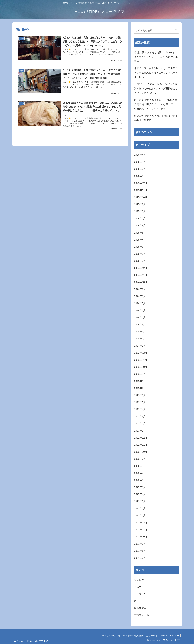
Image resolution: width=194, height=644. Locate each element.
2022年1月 (140, 515)
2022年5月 (140, 487)
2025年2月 (140, 254)
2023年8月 (140, 381)
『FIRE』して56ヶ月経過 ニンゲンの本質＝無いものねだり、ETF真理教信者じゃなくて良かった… (156, 88)
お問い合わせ (151, 636)
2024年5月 (140, 317)
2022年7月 (140, 473)
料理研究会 (140, 608)
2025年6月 (140, 225)
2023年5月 (140, 402)
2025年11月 (140, 190)
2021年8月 (140, 551)
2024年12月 (140, 268)
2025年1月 (140, 261)
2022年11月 (140, 444)
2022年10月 (140, 452)
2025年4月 (140, 239)
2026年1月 (140, 176)
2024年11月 (140, 275)
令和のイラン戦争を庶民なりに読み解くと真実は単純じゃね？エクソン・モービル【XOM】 (156, 72)
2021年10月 (140, 536)
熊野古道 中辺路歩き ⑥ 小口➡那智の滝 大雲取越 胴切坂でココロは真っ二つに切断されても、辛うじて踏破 (156, 104)
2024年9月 (140, 289)
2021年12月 (140, 522)
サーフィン (140, 594)
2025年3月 (140, 246)
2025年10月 (140, 197)
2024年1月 (140, 345)
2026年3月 (140, 162)
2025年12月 (140, 183)
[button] (176, 30)
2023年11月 (140, 360)
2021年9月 (140, 543)
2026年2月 (140, 169)
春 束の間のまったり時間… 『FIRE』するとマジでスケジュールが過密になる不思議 (156, 57)
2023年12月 (140, 352)
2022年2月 (140, 508)
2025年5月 (140, 232)
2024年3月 (140, 331)
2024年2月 (140, 338)
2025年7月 (140, 218)
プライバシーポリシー (169, 636)
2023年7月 (140, 388)
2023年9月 (140, 374)
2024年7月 (140, 303)
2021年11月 (140, 529)
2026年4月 (140, 154)
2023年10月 (140, 367)
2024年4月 (140, 324)
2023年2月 (140, 423)
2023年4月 (140, 409)
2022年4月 (140, 494)
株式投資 (139, 580)
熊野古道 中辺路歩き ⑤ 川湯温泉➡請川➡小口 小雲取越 (155, 117)
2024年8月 (140, 296)
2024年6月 (140, 310)
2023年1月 (140, 430)
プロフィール (141, 615)
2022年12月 (140, 437)
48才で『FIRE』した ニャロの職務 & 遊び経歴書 (122, 636)
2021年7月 (140, 558)
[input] (156, 31)
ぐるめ (137, 587)
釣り (136, 601)
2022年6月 (140, 480)
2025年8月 (140, 211)
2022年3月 (140, 501)
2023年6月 (140, 395)
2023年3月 (140, 416)
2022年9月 (140, 459)
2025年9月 (140, 204)
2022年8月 (140, 466)
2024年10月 (140, 282)
